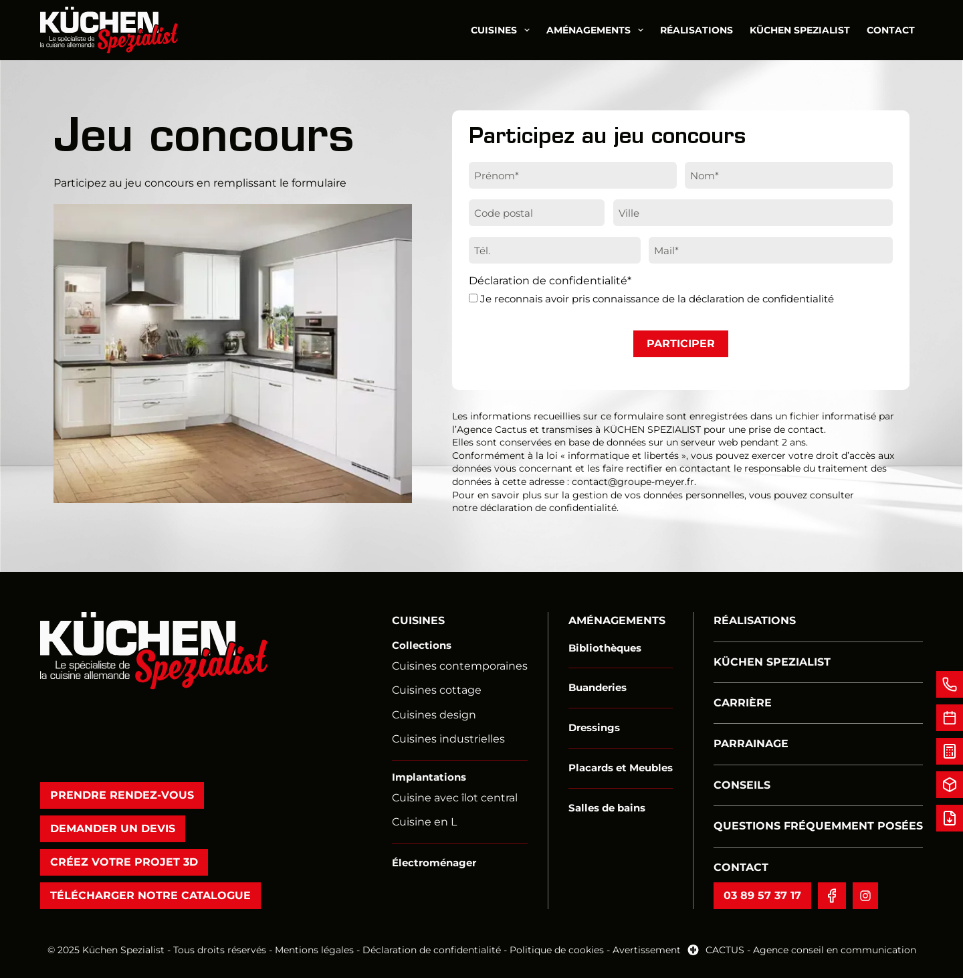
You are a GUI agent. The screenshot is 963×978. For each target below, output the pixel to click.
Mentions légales (314, 950)
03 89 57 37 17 (762, 895)
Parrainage (751, 743)
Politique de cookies (558, 950)
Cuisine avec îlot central (455, 797)
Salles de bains (606, 807)
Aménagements (597, 30)
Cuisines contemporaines (460, 666)
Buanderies (597, 687)
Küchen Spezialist (800, 30)
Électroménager (434, 862)
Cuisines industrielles (448, 738)
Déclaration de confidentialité (431, 950)
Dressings (594, 727)
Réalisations (696, 30)
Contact (891, 30)
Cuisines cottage (436, 690)
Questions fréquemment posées (818, 825)
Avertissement (647, 950)
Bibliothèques (604, 648)
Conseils (742, 785)
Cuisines (503, 30)
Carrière (743, 702)
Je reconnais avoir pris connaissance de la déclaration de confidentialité (657, 298)
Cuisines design (434, 714)
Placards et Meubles (620, 767)
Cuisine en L (424, 821)
